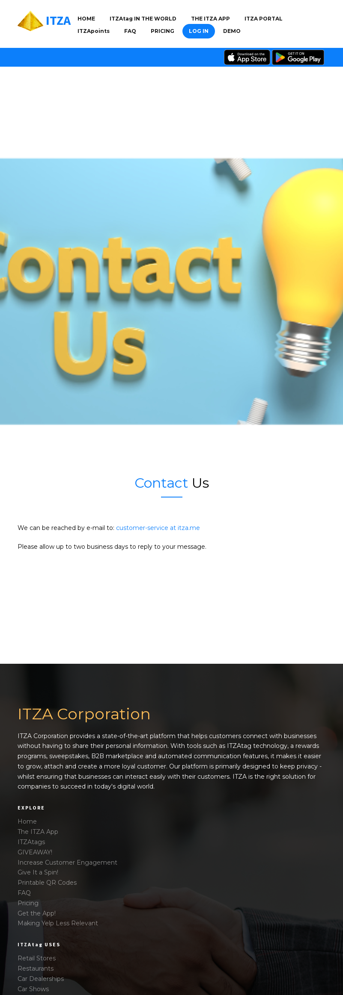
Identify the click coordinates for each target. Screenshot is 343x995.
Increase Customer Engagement (67, 862)
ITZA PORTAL (264, 18)
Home (86, 18)
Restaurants (36, 968)
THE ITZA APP (210, 18)
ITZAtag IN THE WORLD (143, 18)
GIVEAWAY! (35, 852)
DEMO (232, 31)
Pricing (162, 31)
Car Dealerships (41, 979)
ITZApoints (94, 31)
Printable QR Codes (47, 882)
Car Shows (33, 989)
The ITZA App (38, 832)
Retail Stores (37, 958)
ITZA (58, 20)
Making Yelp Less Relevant (58, 923)
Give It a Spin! (38, 872)
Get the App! (37, 913)
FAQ (130, 31)
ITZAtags (31, 842)
